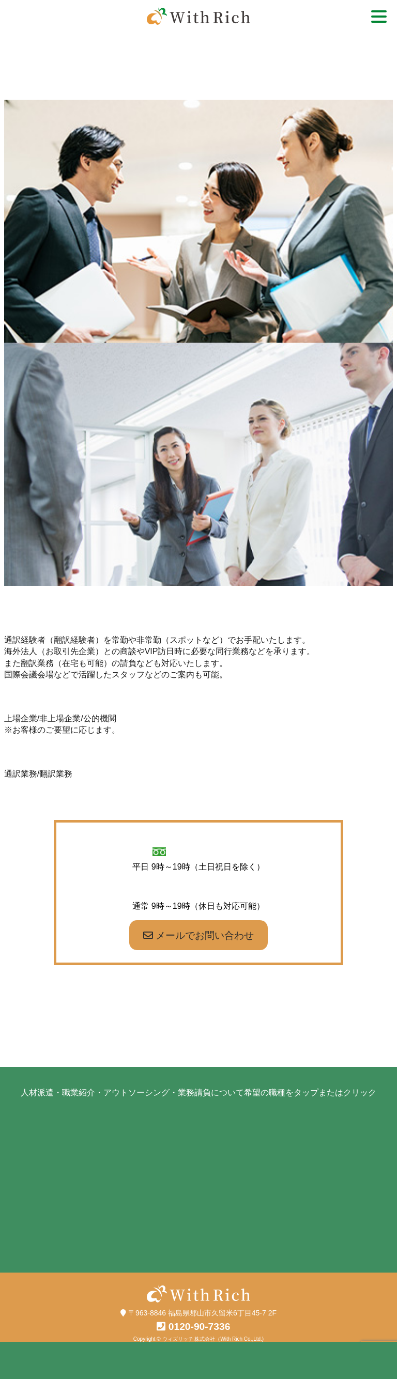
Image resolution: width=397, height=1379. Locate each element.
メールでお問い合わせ (198, 935)
